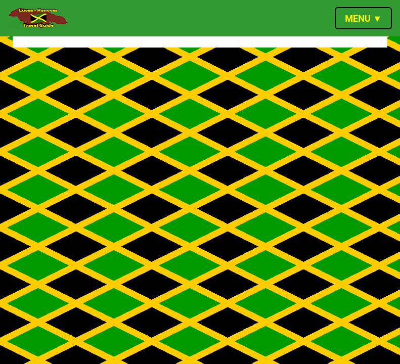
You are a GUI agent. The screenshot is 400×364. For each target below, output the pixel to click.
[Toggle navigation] (363, 18)
